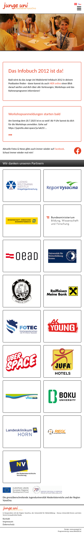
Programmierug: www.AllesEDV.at (69, 531)
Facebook (59, 148)
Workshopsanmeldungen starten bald (34, 114)
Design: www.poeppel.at (72, 529)
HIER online (55, 83)
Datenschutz (8, 524)
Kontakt (6, 518)
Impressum (8, 521)
